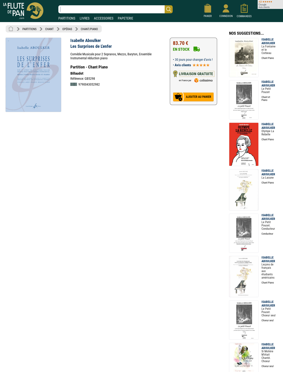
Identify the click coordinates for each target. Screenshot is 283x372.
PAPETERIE (125, 18)
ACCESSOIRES (103, 18)
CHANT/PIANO (89, 29)
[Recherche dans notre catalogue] (115, 9)
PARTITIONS (66, 18)
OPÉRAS (67, 29)
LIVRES (85, 18)
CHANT (49, 29)
